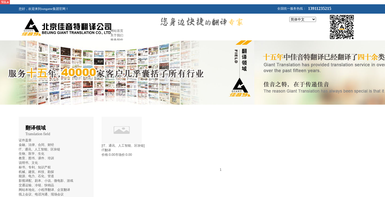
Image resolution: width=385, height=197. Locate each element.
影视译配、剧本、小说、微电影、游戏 (46, 181)
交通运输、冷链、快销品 (36, 185)
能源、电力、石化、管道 (36, 176)
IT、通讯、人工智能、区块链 (39, 149)
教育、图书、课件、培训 (36, 158)
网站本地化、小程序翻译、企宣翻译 (44, 190)
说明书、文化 (28, 163)
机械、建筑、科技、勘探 (36, 172)
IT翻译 (106, 150)
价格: (105, 155)
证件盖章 (25, 140)
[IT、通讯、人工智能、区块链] (123, 145)
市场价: (120, 155)
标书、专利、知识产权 (35, 167)
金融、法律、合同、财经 (36, 145)
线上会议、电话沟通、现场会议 (41, 194)
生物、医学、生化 (31, 154)
